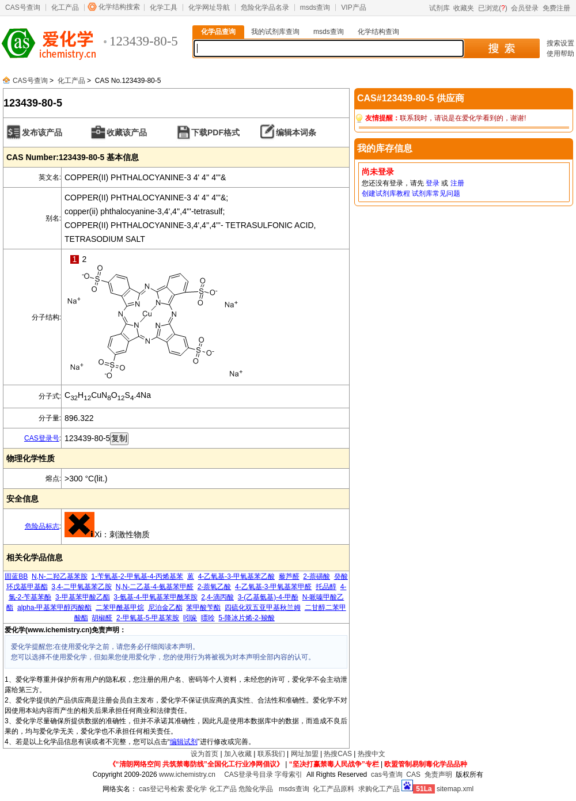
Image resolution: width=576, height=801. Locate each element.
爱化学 (196, 789)
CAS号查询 (22, 7)
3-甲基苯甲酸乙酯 (82, 597)
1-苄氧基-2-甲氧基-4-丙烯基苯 (137, 576)
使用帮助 (560, 54)
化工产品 (65, 7)
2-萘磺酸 (316, 576)
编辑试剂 (184, 742)
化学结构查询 (378, 32)
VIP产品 (353, 7)
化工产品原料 (333, 789)
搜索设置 (560, 43)
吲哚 (190, 618)
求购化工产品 (379, 789)
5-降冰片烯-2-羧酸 (246, 618)
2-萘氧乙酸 (215, 587)
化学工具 (163, 7)
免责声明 (438, 774)
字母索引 (288, 774)
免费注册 (556, 8)
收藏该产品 (127, 132)
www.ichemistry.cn (187, 774)
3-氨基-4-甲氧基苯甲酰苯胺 (155, 597)
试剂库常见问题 (436, 193)
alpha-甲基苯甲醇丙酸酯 (54, 607)
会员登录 (525, 8)
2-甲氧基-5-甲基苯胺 (147, 618)
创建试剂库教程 (386, 193)
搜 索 (501, 48)
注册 (457, 183)
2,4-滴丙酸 (217, 597)
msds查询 (315, 7)
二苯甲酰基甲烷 (120, 607)
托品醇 (326, 587)
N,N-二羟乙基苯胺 (60, 576)
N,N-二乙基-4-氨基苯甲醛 (155, 587)
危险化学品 (255, 789)
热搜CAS (338, 754)
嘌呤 (208, 618)
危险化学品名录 (265, 7)
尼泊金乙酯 (165, 607)
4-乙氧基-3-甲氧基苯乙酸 (236, 576)
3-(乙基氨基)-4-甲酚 (268, 597)
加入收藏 (238, 754)
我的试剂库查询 (275, 32)
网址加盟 (305, 754)
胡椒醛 (102, 618)
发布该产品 (42, 132)
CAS (413, 774)
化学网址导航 (209, 7)
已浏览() (492, 8)
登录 (432, 183)
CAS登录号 (41, 438)
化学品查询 (218, 32)
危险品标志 (42, 526)
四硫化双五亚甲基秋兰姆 (263, 607)
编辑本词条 (296, 132)
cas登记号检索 (161, 789)
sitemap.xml (455, 789)
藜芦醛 (289, 576)
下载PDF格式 (215, 132)
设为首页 (204, 754)
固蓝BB (16, 576)
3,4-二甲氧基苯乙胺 (81, 587)
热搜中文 (371, 754)
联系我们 (271, 754)
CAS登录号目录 (248, 774)
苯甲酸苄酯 (203, 607)
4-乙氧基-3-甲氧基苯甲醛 (273, 587)
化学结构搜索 (119, 7)
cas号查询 (387, 774)
